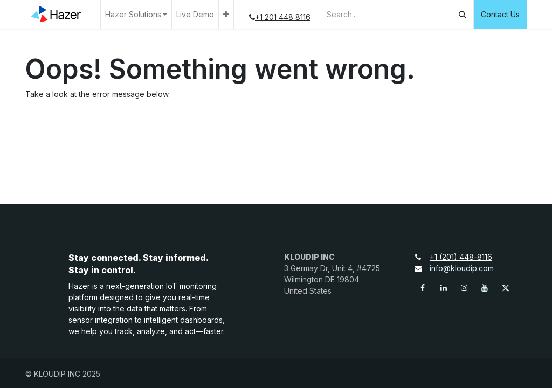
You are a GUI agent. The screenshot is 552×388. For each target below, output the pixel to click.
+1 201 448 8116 (287, 17)
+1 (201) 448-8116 (465, 256)
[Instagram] (464, 287)
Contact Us (500, 14)
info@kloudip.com (462, 268)
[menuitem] (195, 14)
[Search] (462, 14)
